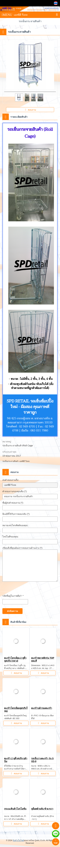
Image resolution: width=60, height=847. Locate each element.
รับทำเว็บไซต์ (18, 840)
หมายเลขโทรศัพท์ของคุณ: (15, 525)
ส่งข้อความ (12, 611)
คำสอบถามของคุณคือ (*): (14, 491)
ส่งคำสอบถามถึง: (10, 480)
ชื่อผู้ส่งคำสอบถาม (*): (13, 502)
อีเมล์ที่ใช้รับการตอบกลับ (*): (16, 514)
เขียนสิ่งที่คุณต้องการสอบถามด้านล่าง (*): (22, 548)
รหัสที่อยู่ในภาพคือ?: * (13, 596)
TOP (55, 841)
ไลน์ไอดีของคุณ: (10, 536)
